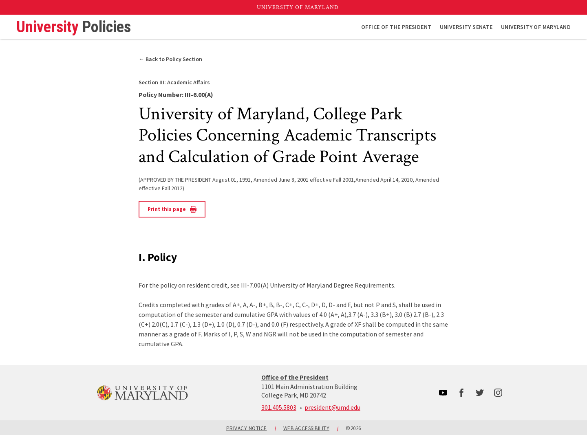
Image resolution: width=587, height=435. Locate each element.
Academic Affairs (174, 82)
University (73, 27)
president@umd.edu (332, 407)
